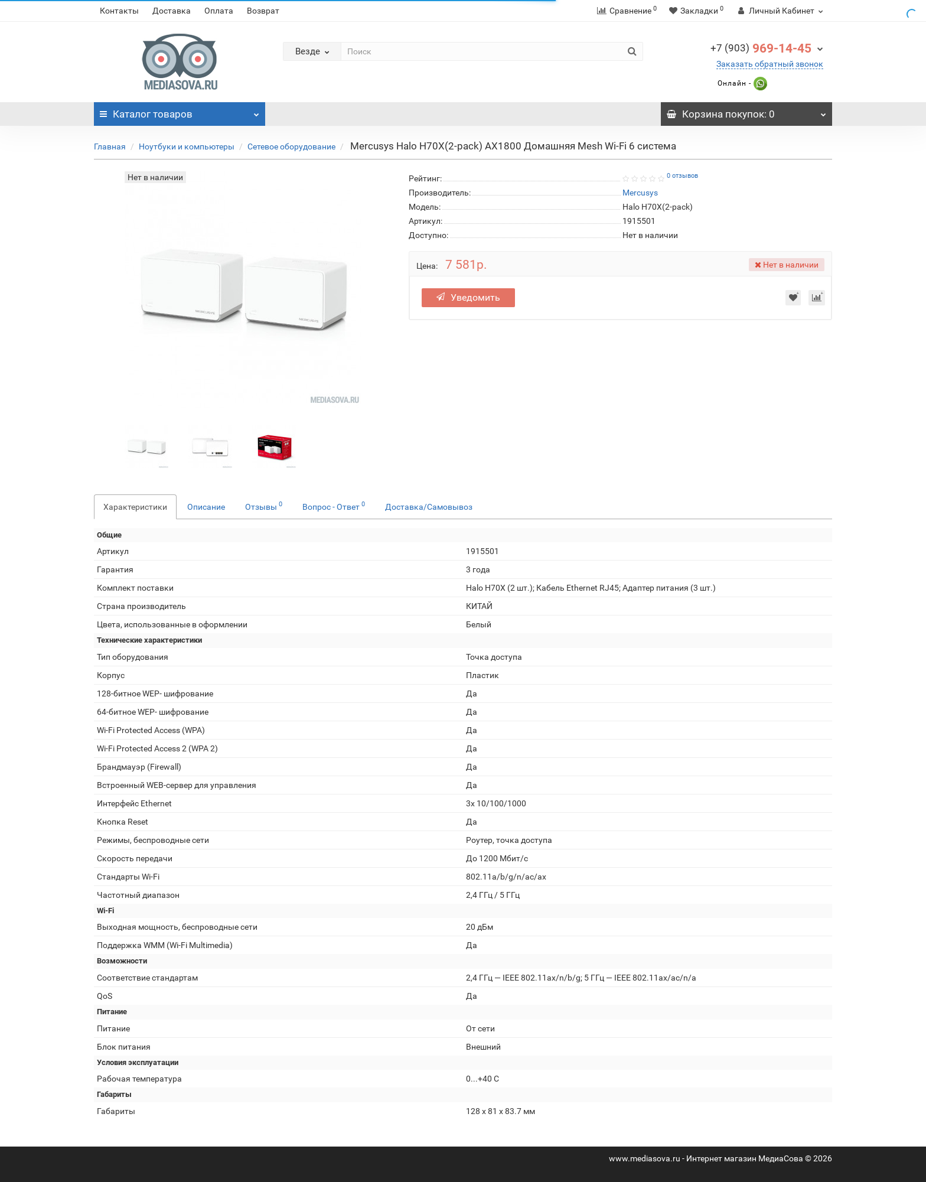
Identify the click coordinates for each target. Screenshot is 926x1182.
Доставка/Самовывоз (428, 507)
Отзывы (263, 505)
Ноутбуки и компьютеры (186, 146)
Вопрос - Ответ (333, 505)
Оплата (218, 10)
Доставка (171, 10)
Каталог (179, 111)
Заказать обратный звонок (769, 64)
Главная (110, 146)
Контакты (119, 10)
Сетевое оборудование (291, 146)
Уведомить (468, 297)
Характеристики (135, 507)
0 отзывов (682, 176)
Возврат (263, 10)
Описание (206, 507)
